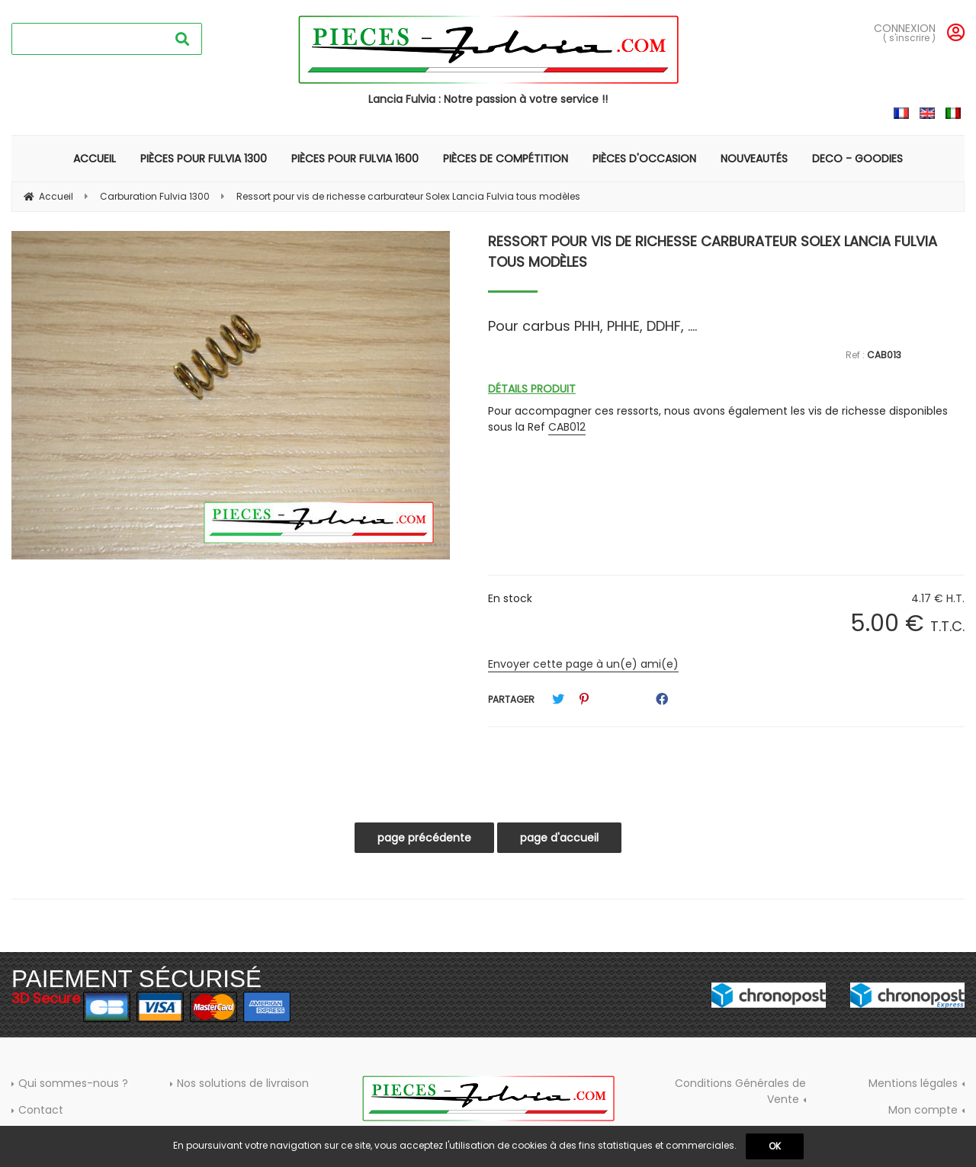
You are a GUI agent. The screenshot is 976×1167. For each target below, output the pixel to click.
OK (775, 1146)
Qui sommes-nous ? (73, 1083)
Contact (40, 1109)
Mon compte (923, 1109)
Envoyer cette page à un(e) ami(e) (583, 664)
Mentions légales (913, 1083)
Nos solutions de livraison (243, 1083)
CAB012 (567, 426)
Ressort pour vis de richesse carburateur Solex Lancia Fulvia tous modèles (712, 251)
